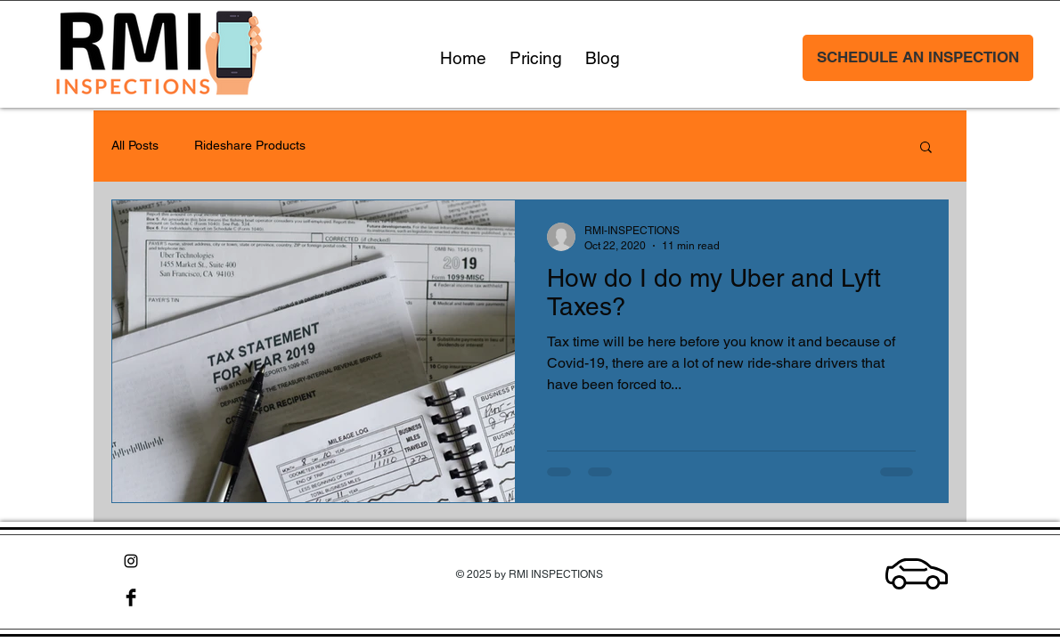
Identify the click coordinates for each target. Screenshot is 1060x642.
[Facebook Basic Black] (131, 597)
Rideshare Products (250, 145)
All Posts (135, 145)
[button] (925, 148)
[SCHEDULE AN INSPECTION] (918, 58)
